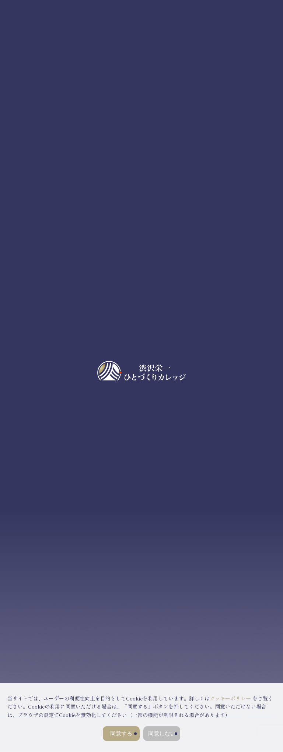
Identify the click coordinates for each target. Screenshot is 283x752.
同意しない (162, 733)
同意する (121, 733)
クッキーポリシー (230, 698)
